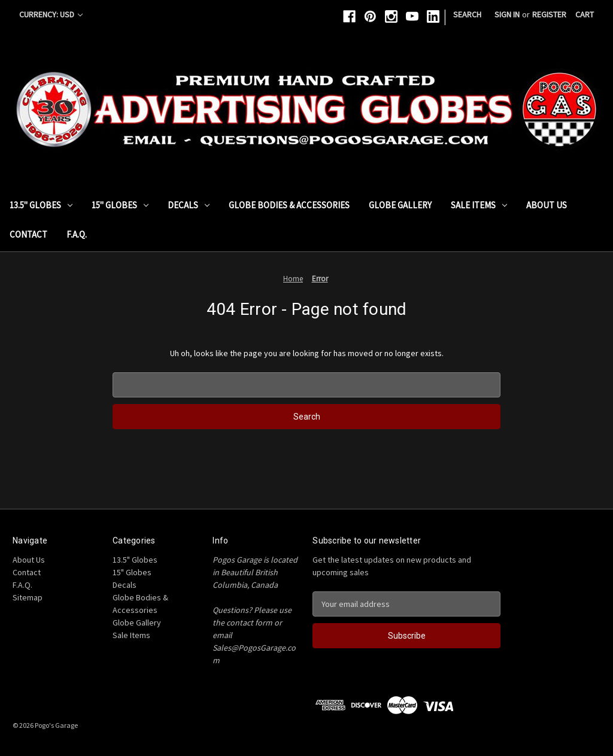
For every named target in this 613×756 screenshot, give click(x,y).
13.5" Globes (41, 205)
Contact (28, 234)
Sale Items (479, 205)
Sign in (507, 14)
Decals (189, 205)
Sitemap (28, 597)
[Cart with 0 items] (584, 14)
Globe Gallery (400, 205)
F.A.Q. (76, 234)
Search (467, 14)
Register (549, 14)
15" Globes (120, 205)
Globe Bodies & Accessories (289, 205)
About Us (546, 205)
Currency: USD (51, 14)
